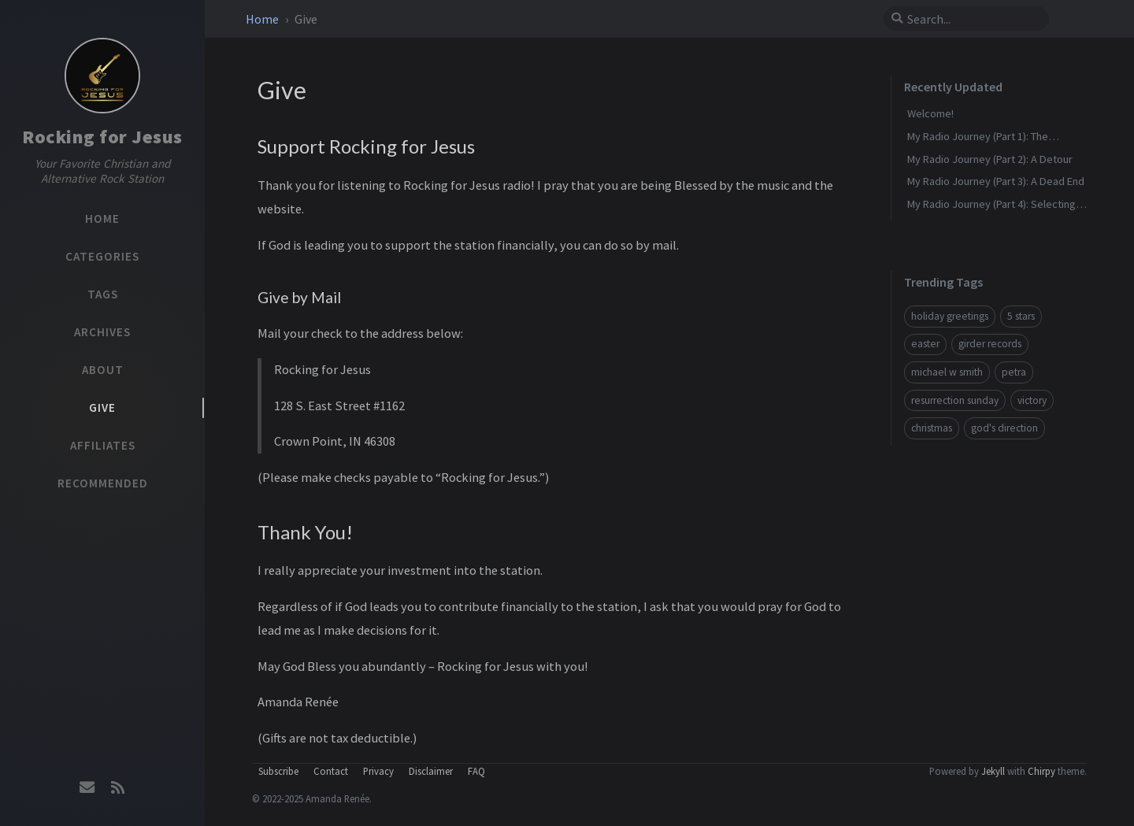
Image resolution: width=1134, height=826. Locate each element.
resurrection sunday (955, 400)
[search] (972, 19)
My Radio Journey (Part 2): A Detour (990, 159)
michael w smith (947, 372)
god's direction (1004, 428)
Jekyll (993, 771)
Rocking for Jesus (102, 136)
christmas (931, 428)
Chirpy (1041, 771)
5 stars (1021, 316)
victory (1032, 400)
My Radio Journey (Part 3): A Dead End (995, 181)
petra (1014, 372)
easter (925, 343)
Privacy (378, 771)
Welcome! (930, 113)
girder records (989, 343)
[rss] (117, 787)
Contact (330, 771)
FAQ (476, 771)
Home (263, 19)
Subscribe (278, 771)
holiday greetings (949, 316)
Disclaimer (431, 771)
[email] (87, 787)
